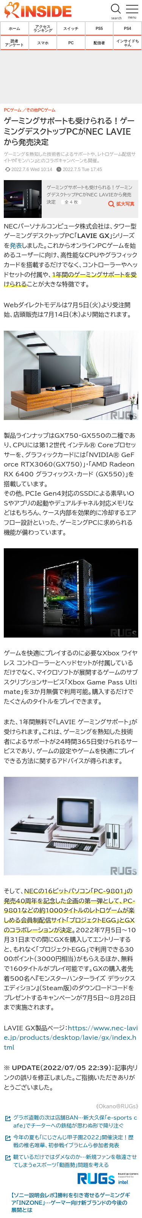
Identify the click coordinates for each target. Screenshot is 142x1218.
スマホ (42, 43)
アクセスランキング (42, 28)
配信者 (99, 43)
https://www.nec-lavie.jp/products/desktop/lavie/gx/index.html (71, 1037)
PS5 (99, 28)
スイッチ (70, 28)
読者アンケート (14, 43)
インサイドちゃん (127, 43)
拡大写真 (125, 203)
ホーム (14, 28)
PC (71, 43)
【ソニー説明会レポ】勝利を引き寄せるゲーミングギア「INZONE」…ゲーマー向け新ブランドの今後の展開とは (70, 1203)
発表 (16, 246)
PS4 (127, 28)
